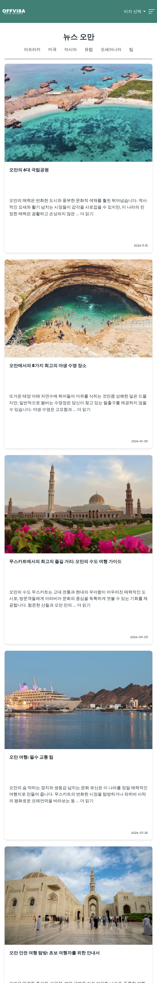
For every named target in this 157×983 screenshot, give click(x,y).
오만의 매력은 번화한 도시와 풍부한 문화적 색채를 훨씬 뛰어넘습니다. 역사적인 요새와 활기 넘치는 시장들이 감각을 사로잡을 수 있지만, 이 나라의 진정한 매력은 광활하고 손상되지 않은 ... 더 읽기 (78, 207)
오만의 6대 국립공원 (29, 170)
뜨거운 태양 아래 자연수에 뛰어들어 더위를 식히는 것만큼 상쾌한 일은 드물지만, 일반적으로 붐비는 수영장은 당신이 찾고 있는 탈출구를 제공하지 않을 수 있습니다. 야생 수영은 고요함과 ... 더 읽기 (78, 402)
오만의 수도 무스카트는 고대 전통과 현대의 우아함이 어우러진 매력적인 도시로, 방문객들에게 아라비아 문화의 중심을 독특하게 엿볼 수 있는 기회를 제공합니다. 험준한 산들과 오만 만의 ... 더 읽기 (78, 598)
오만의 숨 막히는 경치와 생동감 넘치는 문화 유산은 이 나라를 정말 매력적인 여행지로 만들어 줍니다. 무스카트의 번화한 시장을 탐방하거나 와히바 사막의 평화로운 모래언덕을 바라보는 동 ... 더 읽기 (78, 794)
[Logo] (13, 11)
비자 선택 (132, 11)
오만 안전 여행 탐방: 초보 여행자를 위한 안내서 (54, 953)
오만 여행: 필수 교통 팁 (31, 757)
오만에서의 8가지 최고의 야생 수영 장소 (47, 365)
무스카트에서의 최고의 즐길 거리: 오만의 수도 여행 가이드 (65, 561)
